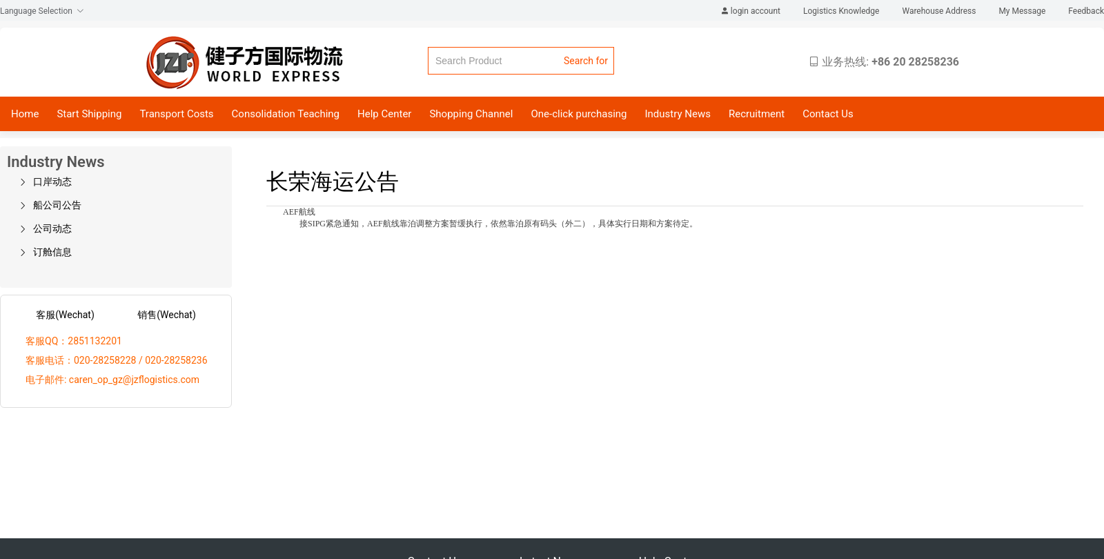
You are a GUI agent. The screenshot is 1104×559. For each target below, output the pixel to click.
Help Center (384, 114)
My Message (1022, 11)
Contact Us (828, 114)
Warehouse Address (940, 11)
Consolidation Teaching (285, 114)
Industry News (677, 114)
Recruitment (757, 114)
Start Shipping (89, 114)
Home (25, 114)
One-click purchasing (579, 114)
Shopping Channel (471, 114)
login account (751, 11)
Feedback (1086, 11)
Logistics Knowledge (842, 11)
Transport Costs (176, 114)
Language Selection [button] (42, 11)
